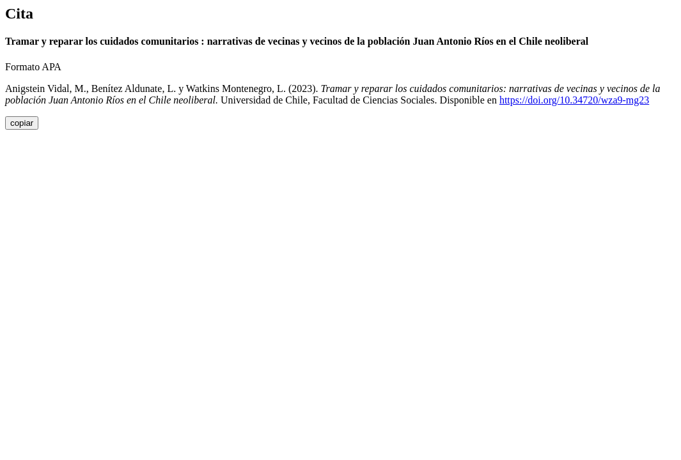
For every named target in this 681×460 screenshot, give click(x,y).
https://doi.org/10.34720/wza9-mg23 (574, 100)
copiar (21, 123)
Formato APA (33, 66)
